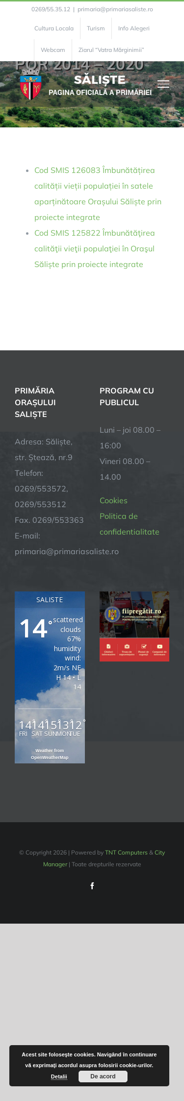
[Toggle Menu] (163, 83)
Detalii (59, 1076)
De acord (102, 1076)
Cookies (114, 500)
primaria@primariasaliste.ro (115, 9)
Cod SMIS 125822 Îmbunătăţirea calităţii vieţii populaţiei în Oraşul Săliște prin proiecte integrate (94, 248)
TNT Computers (126, 852)
